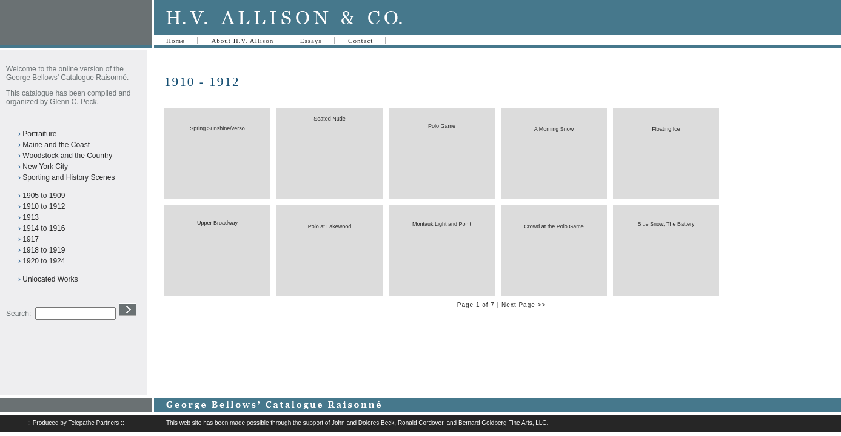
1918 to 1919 (43, 250)
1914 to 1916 (43, 228)
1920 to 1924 (43, 261)
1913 (30, 217)
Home (175, 40)
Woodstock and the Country (67, 155)
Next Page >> (523, 305)
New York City (45, 166)
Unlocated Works (50, 279)
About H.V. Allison (242, 40)
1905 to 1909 (43, 195)
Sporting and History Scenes (68, 177)
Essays (311, 40)
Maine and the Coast (56, 144)
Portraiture (39, 134)
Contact (360, 40)
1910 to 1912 (43, 206)
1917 (30, 239)
